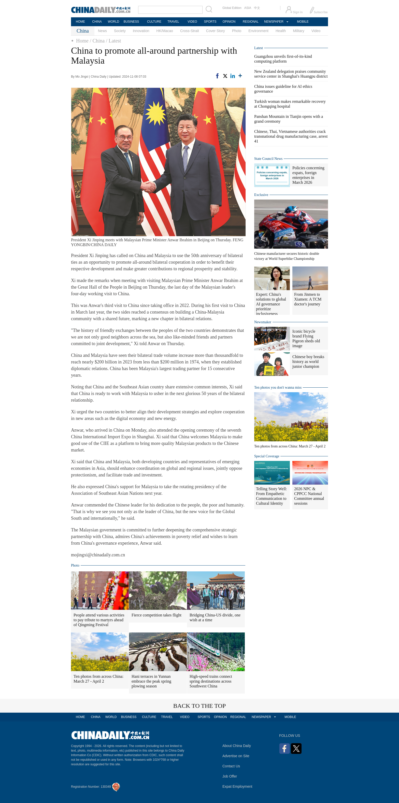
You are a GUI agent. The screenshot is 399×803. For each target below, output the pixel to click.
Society (120, 31)
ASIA (247, 8)
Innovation (141, 31)
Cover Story (215, 31)
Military (298, 31)
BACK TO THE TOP (199, 705)
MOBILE (302, 21)
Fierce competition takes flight (156, 615)
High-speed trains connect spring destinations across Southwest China (211, 681)
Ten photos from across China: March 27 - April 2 (98, 678)
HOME (80, 21)
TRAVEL (173, 21)
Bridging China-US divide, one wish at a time (215, 617)
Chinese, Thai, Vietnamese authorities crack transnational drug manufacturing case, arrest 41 (290, 136)
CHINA (97, 21)
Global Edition (231, 8)
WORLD (113, 21)
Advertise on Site (235, 756)
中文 (257, 8)
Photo (236, 31)
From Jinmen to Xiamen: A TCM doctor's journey (307, 299)
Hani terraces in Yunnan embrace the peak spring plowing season (151, 681)
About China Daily (236, 746)
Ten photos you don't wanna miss (278, 387)
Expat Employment (237, 786)
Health (281, 31)
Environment (258, 31)
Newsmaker (262, 322)
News (102, 31)
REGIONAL (251, 21)
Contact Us (231, 766)
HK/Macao (164, 31)
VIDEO (192, 21)
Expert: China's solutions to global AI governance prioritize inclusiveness (271, 304)
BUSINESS (131, 21)
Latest (258, 48)
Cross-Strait (189, 31)
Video (316, 31)
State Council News (268, 159)
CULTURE (154, 21)
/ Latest (113, 41)
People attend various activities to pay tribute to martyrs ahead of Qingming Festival (99, 620)
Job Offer (229, 776)
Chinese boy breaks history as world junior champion (308, 362)
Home (82, 41)
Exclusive (261, 195)
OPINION (229, 21)
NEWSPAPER (273, 21)
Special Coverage (266, 456)
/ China (97, 41)
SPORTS (210, 21)
